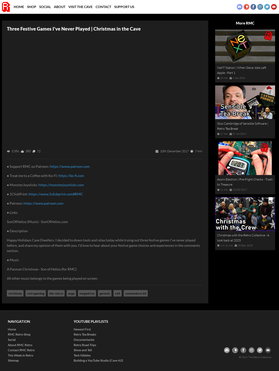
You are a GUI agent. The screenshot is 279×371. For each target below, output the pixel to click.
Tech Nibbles (82, 355)
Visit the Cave (80, 7)
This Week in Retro (20, 355)
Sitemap (13, 360)
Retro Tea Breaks (85, 334)
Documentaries (84, 339)
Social (45, 7)
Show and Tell (83, 350)
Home (19, 7)
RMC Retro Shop (19, 334)
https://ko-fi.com (71, 175)
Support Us (124, 7)
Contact (103, 7)
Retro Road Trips (85, 345)
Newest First (82, 329)
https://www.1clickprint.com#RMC (56, 194)
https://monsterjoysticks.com (61, 185)
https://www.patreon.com (70, 166)
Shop (31, 7)
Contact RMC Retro (21, 350)
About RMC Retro (20, 345)
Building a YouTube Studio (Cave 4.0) (98, 360)
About (59, 7)
